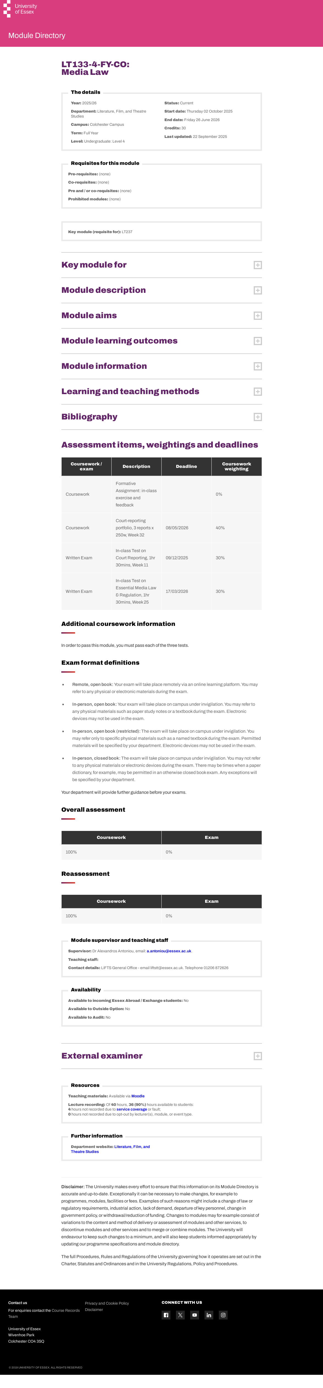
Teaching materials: (88, 1109)
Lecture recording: (87, 1118)
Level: (77, 154)
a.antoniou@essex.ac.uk (169, 964)
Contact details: (84, 981)
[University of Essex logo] (20, 9)
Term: (77, 146)
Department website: (92, 1160)
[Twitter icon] (180, 1328)
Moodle (138, 1109)
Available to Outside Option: (96, 1022)
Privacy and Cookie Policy (107, 1317)
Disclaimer (94, 1323)
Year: (76, 116)
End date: (174, 133)
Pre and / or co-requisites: (94, 204)
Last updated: (178, 150)
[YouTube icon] (194, 1328)
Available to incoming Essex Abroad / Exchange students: (126, 1013)
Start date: (175, 124)
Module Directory (46, 36)
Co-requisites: (83, 195)
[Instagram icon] (223, 1328)
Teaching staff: (83, 972)
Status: (172, 116)
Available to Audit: (87, 1030)
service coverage (132, 1122)
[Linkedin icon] (209, 1328)
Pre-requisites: (83, 187)
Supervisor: (80, 964)
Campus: (80, 138)
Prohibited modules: (88, 212)
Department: (84, 124)
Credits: (172, 141)
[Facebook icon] (166, 1328)
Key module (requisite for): (95, 245)
